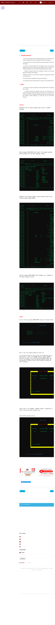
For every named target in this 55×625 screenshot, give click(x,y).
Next (52, 50)
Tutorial (8, 2)
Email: (23, 552)
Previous (22, 50)
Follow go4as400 (26, 481)
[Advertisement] (36, 15)
